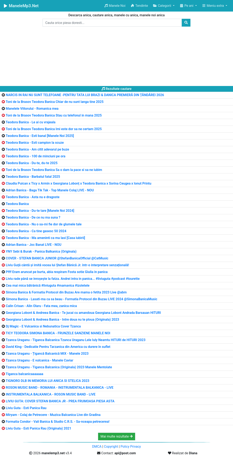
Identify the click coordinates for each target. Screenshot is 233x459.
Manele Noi (115, 6)
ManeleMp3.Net (21, 5)
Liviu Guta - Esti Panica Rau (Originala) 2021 (38, 428)
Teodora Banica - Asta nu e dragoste (32, 197)
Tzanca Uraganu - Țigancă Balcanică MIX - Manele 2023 (47, 353)
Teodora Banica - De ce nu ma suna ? (33, 217)
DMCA (96, 446)
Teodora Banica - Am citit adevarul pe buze (37, 149)
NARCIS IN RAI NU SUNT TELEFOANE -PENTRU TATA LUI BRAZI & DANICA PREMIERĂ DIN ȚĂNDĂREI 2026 (85, 95)
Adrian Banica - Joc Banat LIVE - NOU (33, 245)
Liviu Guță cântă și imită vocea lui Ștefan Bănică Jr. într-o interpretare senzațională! (67, 265)
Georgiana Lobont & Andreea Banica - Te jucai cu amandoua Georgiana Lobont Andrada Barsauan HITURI (83, 313)
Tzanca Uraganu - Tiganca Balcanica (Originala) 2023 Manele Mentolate (59, 367)
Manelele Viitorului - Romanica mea (32, 109)
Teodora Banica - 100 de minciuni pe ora (35, 156)
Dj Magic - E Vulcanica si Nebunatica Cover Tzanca (43, 326)
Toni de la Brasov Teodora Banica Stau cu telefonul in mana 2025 (54, 115)
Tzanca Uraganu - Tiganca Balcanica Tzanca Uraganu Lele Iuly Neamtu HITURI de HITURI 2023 (76, 340)
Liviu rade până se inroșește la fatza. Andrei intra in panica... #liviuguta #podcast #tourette (73, 279)
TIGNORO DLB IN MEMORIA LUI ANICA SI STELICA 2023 (47, 381)
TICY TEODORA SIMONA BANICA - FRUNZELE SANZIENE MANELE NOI (58, 333)
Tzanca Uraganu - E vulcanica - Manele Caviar (39, 360)
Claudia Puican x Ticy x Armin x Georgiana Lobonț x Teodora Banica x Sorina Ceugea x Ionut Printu (78, 183)
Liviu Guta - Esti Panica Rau (26, 408)
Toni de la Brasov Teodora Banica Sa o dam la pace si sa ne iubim (54, 170)
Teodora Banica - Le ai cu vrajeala (31, 122)
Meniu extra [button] (213, 6)
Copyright (111, 446)
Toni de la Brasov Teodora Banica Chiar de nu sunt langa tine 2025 (54, 102)
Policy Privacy (130, 446)
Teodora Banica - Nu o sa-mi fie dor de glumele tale (44, 224)
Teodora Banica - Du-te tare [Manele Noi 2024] (40, 211)
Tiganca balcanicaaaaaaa (24, 374)
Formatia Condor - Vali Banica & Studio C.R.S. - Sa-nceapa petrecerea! (57, 422)
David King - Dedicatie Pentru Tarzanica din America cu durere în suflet (58, 347)
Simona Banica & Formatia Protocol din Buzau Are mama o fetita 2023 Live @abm (66, 292)
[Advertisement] (116, 57)
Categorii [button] (162, 6)
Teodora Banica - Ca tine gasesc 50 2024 (36, 231)
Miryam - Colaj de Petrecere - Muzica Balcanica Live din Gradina (53, 415)
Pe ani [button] (187, 6)
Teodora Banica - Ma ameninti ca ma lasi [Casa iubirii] (45, 238)
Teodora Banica (17, 204)
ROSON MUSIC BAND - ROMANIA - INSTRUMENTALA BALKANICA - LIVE (59, 388)
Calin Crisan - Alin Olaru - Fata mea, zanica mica (41, 306)
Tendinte (139, 6)
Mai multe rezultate (117, 436)
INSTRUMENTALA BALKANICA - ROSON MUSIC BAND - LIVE (50, 394)
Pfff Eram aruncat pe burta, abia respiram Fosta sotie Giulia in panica (57, 272)
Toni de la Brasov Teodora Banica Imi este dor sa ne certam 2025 (54, 129)
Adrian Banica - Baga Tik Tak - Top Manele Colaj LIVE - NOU (50, 190)
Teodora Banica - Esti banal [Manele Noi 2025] (40, 136)
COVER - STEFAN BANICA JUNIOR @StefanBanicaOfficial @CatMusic (57, 258)
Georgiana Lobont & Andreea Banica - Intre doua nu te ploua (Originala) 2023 (62, 319)
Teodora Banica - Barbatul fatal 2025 (33, 177)
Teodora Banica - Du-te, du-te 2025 (32, 163)
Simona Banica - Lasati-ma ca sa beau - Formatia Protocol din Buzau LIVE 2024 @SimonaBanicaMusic (81, 299)
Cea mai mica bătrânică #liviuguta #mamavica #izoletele (47, 285)
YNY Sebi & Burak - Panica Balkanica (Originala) (41, 251)
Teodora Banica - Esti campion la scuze (35, 143)
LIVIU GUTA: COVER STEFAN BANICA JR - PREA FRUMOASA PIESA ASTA (60, 401)
